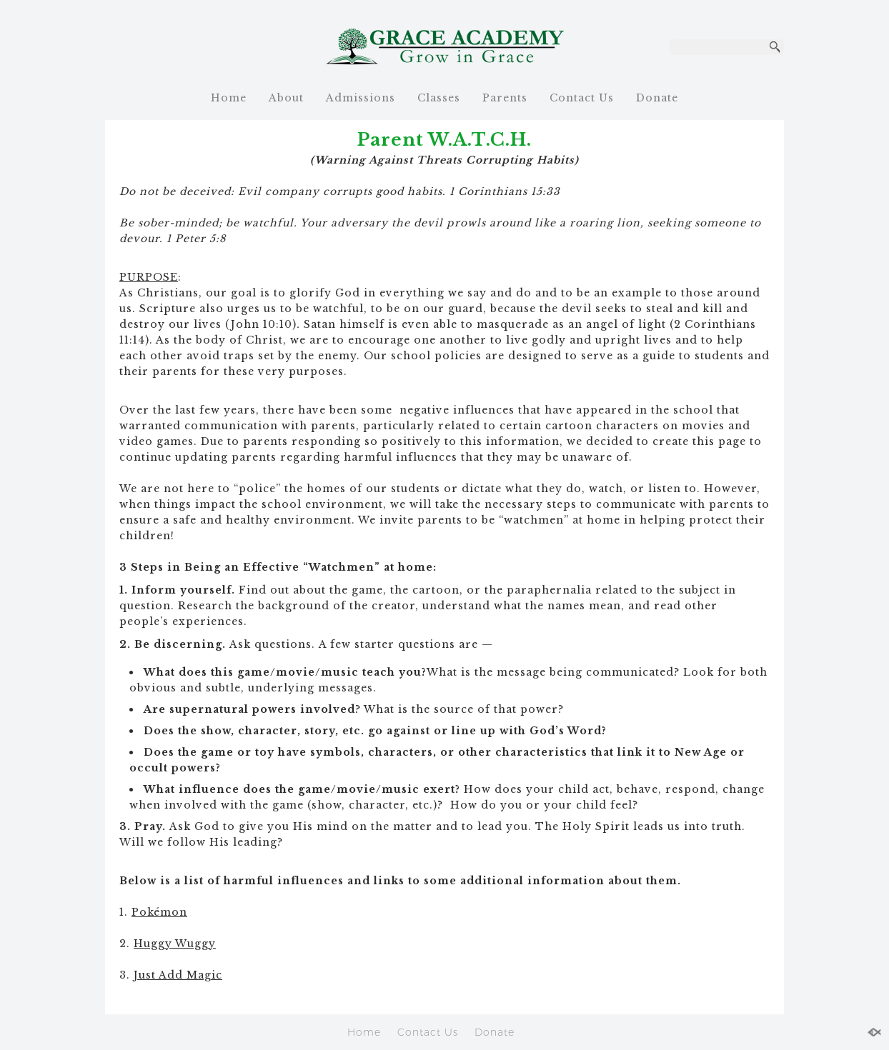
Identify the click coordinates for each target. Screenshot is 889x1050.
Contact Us (582, 97)
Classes (438, 97)
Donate (657, 97)
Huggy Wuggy (175, 943)
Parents (504, 97)
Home (229, 97)
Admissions (360, 97)
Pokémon (159, 912)
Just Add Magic (178, 975)
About (286, 97)
